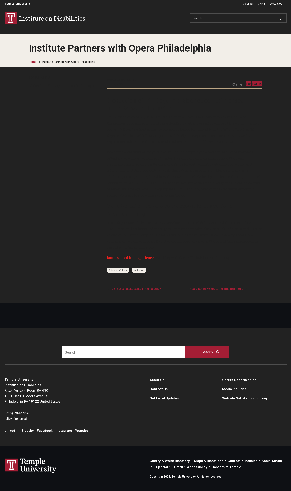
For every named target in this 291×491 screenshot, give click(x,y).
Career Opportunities (239, 380)
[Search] (238, 18)
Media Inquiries (234, 389)
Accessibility (197, 467)
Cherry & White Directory (170, 461)
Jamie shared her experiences (131, 257)
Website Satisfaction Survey (245, 398)
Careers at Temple (226, 467)
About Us (157, 380)
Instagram (89, 85)
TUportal (161, 467)
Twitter (254, 84)
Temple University (17, 3)
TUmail (177, 467)
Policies (251, 461)
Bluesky (53, 85)
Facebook (70, 85)
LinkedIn (36, 85)
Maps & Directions (208, 461)
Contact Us (276, 3)
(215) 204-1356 (17, 413)
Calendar (248, 3)
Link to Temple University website (31, 466)
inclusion (139, 270)
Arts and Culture (118, 270)
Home (32, 61)
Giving (261, 3)
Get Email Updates (164, 398)
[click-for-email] (17, 419)
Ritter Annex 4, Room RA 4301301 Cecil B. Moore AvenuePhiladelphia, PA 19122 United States (32, 395)
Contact (234, 461)
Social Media (272, 461)
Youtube (81, 431)
